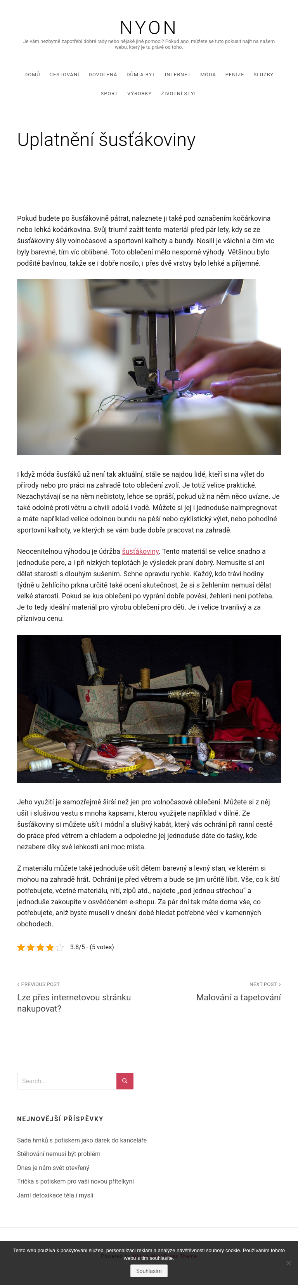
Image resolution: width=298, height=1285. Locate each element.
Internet (178, 74)
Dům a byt (141, 74)
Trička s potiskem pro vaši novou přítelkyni (75, 1181)
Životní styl (179, 93)
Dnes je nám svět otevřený (53, 1168)
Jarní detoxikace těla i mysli (55, 1195)
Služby (264, 74)
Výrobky (139, 93)
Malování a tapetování (219, 990)
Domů (32, 74)
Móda (208, 74)
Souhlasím (149, 1271)
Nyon (149, 28)
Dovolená (103, 74)
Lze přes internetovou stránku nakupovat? (78, 996)
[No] (288, 1263)
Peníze (234, 74)
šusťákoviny (140, 551)
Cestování (65, 74)
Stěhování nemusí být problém (58, 1154)
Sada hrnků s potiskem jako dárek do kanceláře (82, 1140)
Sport (109, 93)
